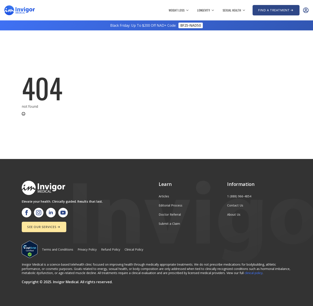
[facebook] (26, 212)
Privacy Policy (87, 249)
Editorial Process (170, 205)
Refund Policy (110, 249)
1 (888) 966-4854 (239, 196)
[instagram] (38, 212)
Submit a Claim (169, 224)
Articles (164, 196)
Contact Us (235, 205)
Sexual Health (232, 10)
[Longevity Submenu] (214, 10)
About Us (233, 214)
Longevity (203, 10)
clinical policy (254, 273)
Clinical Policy (134, 249)
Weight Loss (177, 10)
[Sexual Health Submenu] (245, 10)
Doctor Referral (170, 214)
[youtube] (63, 212)
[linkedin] (51, 212)
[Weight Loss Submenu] (189, 10)
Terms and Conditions (57, 249)
